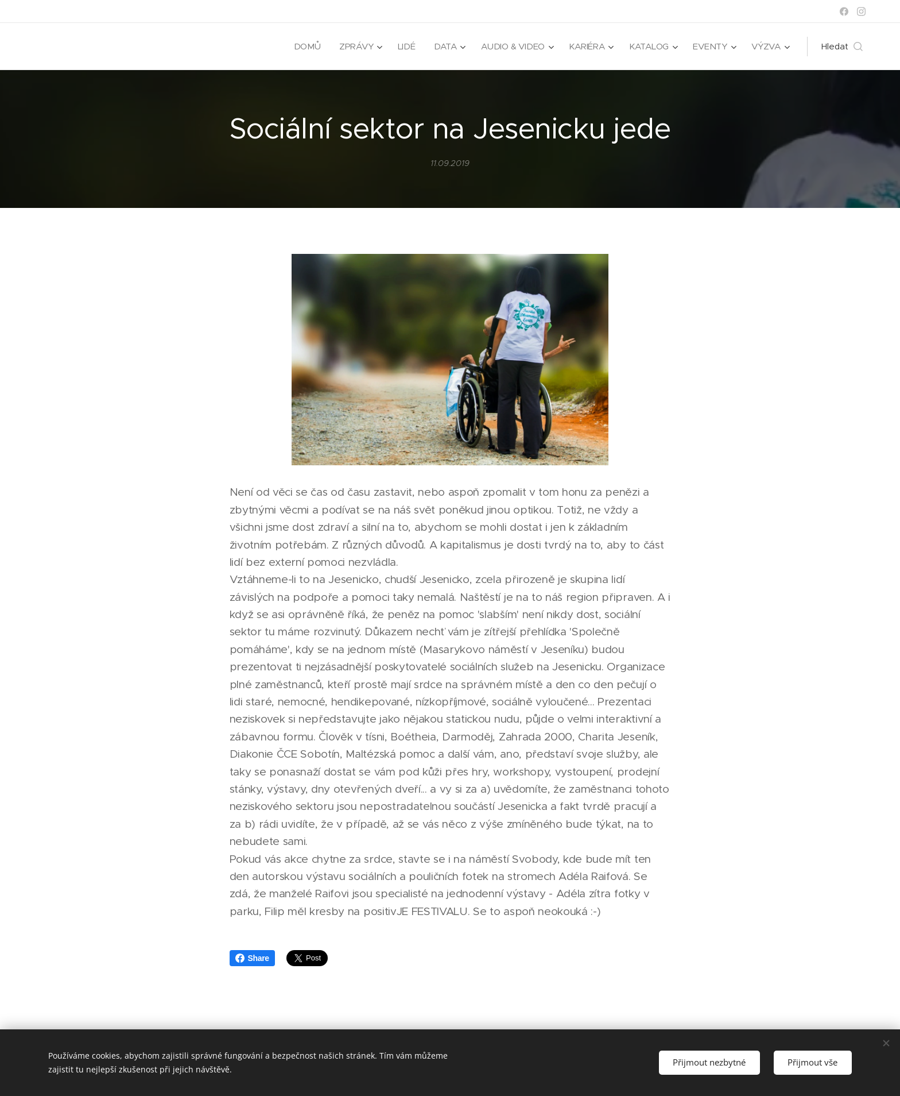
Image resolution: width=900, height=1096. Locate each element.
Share (252, 958)
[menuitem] (304, 46)
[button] (842, 46)
